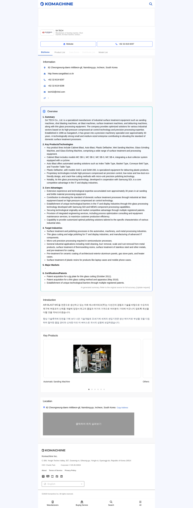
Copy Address (122, 408)
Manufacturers (53, 503)
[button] (88, 424)
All (140, 503)
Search (111, 503)
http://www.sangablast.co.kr (61, 73)
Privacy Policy (70, 470)
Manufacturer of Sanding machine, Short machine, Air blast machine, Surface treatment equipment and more (69, 34)
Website (68, 44)
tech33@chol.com (56, 92)
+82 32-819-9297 (56, 79)
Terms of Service (55, 470)
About (44, 470)
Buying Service (82, 503)
